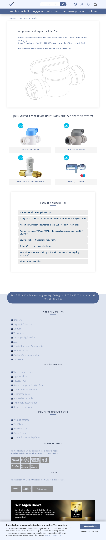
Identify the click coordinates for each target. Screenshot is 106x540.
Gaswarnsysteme (73, 11)
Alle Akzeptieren (90, 526)
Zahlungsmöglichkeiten (24, 338)
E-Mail (82, 43)
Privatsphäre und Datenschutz (28, 346)
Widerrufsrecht (20, 351)
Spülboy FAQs (19, 381)
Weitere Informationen (90, 532)
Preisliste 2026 (20, 429)
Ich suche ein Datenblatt (53, 262)
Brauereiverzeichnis (23, 399)
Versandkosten (20, 333)
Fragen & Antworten (23, 325)
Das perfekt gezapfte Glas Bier (28, 386)
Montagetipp (19, 433)
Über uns (17, 320)
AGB (15, 342)
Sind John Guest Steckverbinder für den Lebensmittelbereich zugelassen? (53, 219)
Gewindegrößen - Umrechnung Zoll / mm (53, 240)
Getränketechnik (19, 11)
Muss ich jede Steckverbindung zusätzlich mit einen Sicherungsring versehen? (53, 254)
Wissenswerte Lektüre (24, 372)
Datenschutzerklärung (53, 535)
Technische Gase (21, 394)
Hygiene (38, 11)
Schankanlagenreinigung (25, 390)
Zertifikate (18, 425)
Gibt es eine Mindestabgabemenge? (53, 213)
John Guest (53, 11)
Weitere (92, 11)
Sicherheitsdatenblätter (25, 403)
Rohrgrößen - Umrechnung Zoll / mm (53, 246)
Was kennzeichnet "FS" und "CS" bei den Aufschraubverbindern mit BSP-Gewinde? (53, 233)
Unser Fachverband (23, 407)
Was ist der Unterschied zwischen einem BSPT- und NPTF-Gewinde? (53, 225)
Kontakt (17, 329)
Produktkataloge (21, 420)
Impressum (18, 360)
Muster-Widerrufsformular (26, 355)
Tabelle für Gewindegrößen (26, 438)
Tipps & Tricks (20, 377)
